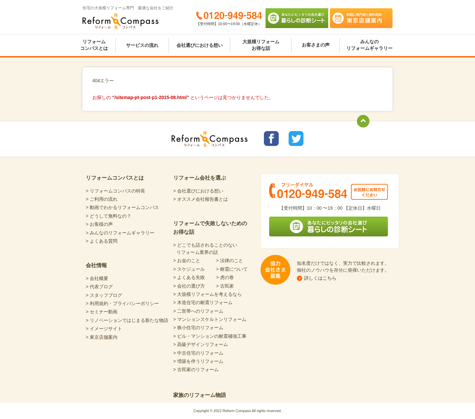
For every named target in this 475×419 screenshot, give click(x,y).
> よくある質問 (101, 241)
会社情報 (96, 265)
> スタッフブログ (104, 295)
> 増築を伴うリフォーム (198, 361)
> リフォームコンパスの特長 (115, 190)
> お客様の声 (99, 224)
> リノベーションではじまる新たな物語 (127, 320)
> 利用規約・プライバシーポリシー (122, 303)
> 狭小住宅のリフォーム (198, 327)
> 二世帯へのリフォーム (198, 311)
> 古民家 (225, 286)
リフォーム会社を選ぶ (199, 178)
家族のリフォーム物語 (199, 395)
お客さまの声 (316, 45)
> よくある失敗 (189, 277)
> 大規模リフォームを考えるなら (207, 294)
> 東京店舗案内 (101, 337)
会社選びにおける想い (199, 45)
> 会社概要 (97, 278)
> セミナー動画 (101, 311)
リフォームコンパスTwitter (296, 138)
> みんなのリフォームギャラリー (120, 232)
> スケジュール (189, 269)
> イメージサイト (104, 328)
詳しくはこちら (320, 278)
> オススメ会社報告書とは (200, 199)
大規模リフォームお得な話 (260, 45)
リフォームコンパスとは (94, 45)
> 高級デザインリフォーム (200, 344)
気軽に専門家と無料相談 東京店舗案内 (361, 18)
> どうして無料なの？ (108, 216)
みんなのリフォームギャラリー (369, 45)
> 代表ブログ (99, 286)
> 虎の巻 (225, 277)
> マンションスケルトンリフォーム (209, 319)
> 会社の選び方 (189, 286)
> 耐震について (232, 269)
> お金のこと (186, 260)
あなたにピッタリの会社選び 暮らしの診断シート (297, 18)
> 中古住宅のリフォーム (198, 353)
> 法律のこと (229, 260)
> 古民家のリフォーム (196, 369)
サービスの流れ (142, 45)
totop (363, 121)
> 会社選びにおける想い (198, 190)
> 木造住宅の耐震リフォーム (203, 302)
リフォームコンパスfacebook (271, 138)
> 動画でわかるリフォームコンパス (122, 207)
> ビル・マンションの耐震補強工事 (209, 336)
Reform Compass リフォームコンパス (120, 21)
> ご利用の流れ (101, 199)
